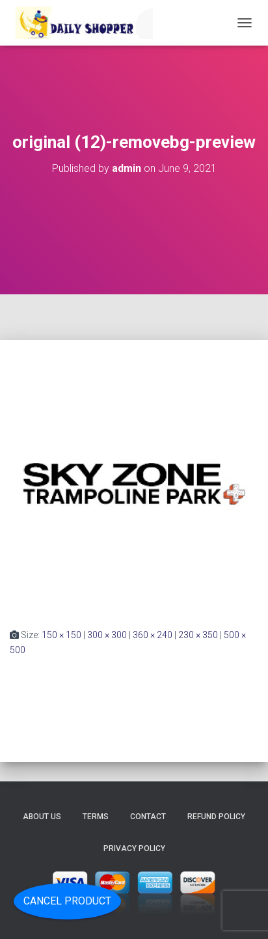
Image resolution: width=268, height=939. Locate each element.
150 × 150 (61, 635)
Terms (96, 816)
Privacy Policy (134, 848)
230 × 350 (198, 635)
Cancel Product (67, 901)
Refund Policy (216, 816)
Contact (148, 816)
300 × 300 (107, 635)
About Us (42, 816)
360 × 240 (152, 635)
